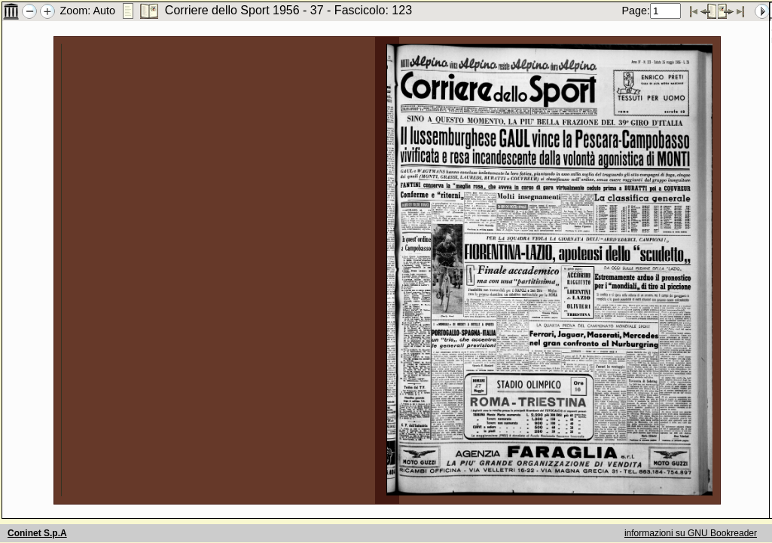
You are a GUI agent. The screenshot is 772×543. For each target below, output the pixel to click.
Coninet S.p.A (37, 533)
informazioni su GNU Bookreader (690, 533)
